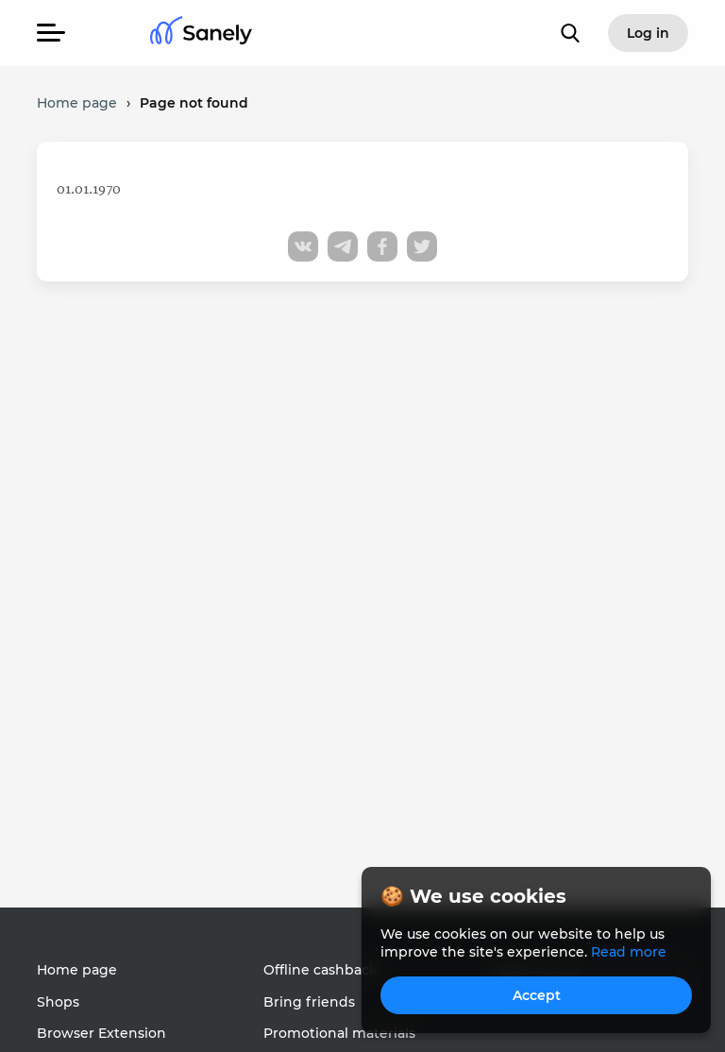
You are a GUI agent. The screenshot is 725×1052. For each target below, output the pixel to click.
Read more (628, 951)
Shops (58, 1001)
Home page (77, 969)
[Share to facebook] (382, 246)
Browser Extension (101, 1033)
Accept (537, 995)
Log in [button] (648, 33)
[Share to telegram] (343, 246)
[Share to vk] (303, 246)
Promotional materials (339, 1033)
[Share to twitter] (422, 246)
